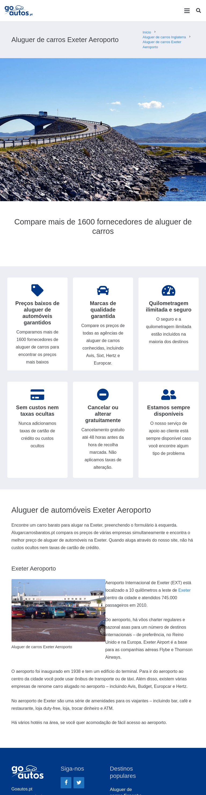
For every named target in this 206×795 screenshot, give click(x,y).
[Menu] (187, 10)
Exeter (184, 590)
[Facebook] (66, 782)
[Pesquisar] (198, 10)
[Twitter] (78, 782)
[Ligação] (19, 10)
